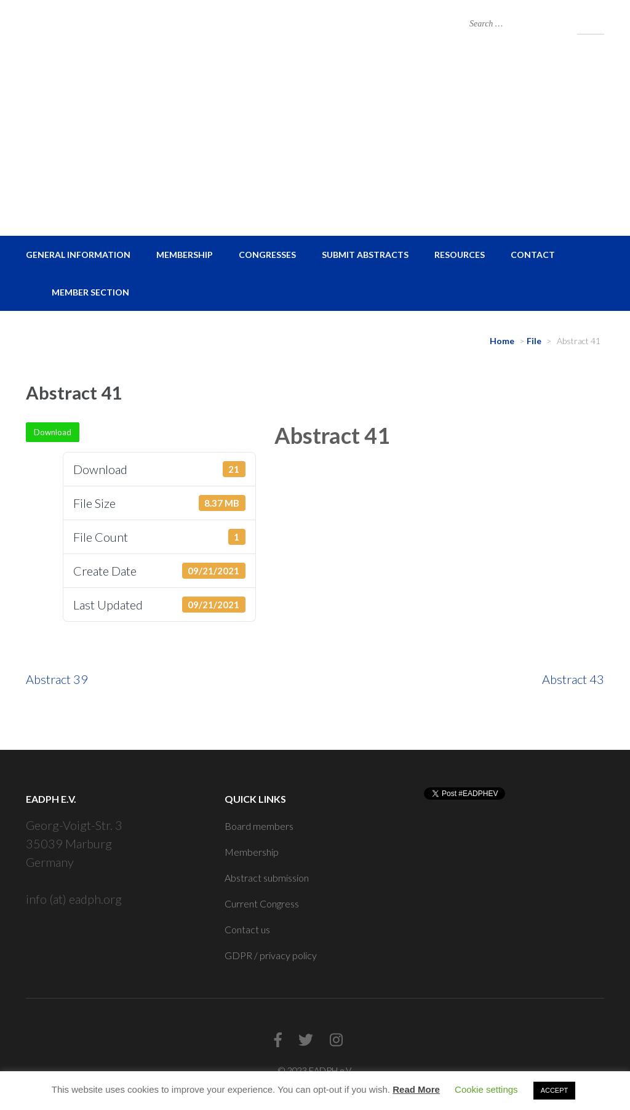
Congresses (267, 254)
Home (502, 341)
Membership (184, 254)
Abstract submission (267, 877)
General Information (78, 254)
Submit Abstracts (365, 254)
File (534, 341)
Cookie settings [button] (486, 1089)
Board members (259, 826)
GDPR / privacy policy (271, 955)
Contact (533, 254)
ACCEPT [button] (554, 1090)
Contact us (247, 929)
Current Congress (262, 903)
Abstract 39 (57, 679)
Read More (416, 1089)
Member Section (90, 292)
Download (52, 432)
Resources (459, 254)
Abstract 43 (573, 679)
